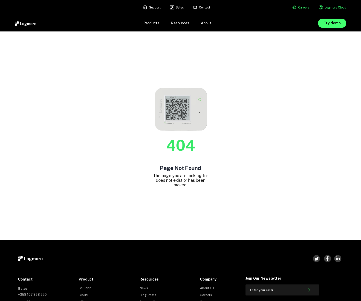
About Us (207, 288)
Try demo (332, 23)
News (143, 288)
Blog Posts (147, 295)
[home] (26, 23)
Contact (25, 279)
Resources (149, 279)
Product (86, 279)
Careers (206, 295)
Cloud (83, 295)
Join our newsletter (263, 278)
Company (208, 279)
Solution (85, 288)
